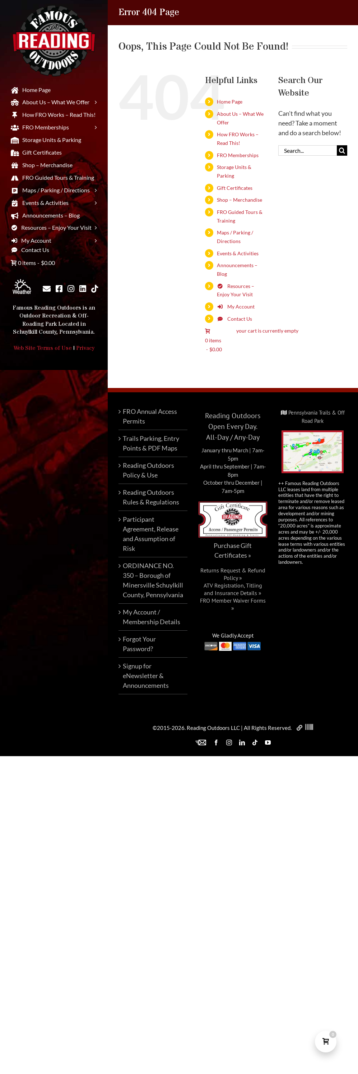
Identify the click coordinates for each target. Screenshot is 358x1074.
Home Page (229, 102)
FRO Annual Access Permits (150, 416)
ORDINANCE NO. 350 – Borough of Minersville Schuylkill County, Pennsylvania (153, 580)
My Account (236, 306)
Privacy (85, 348)
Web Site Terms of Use (43, 348)
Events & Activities (238, 253)
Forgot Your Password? (139, 644)
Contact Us (234, 319)
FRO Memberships (238, 155)
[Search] (342, 150)
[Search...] (307, 150)
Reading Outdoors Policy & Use (148, 470)
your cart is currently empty (267, 331)
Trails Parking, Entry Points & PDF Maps (151, 443)
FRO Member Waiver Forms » (233, 604)
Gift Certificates (234, 188)
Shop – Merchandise (239, 200)
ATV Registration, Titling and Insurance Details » (233, 589)
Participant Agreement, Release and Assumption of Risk (150, 533)
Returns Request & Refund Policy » (232, 574)
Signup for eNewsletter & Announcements (146, 675)
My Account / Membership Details (151, 617)
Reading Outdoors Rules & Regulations (151, 497)
